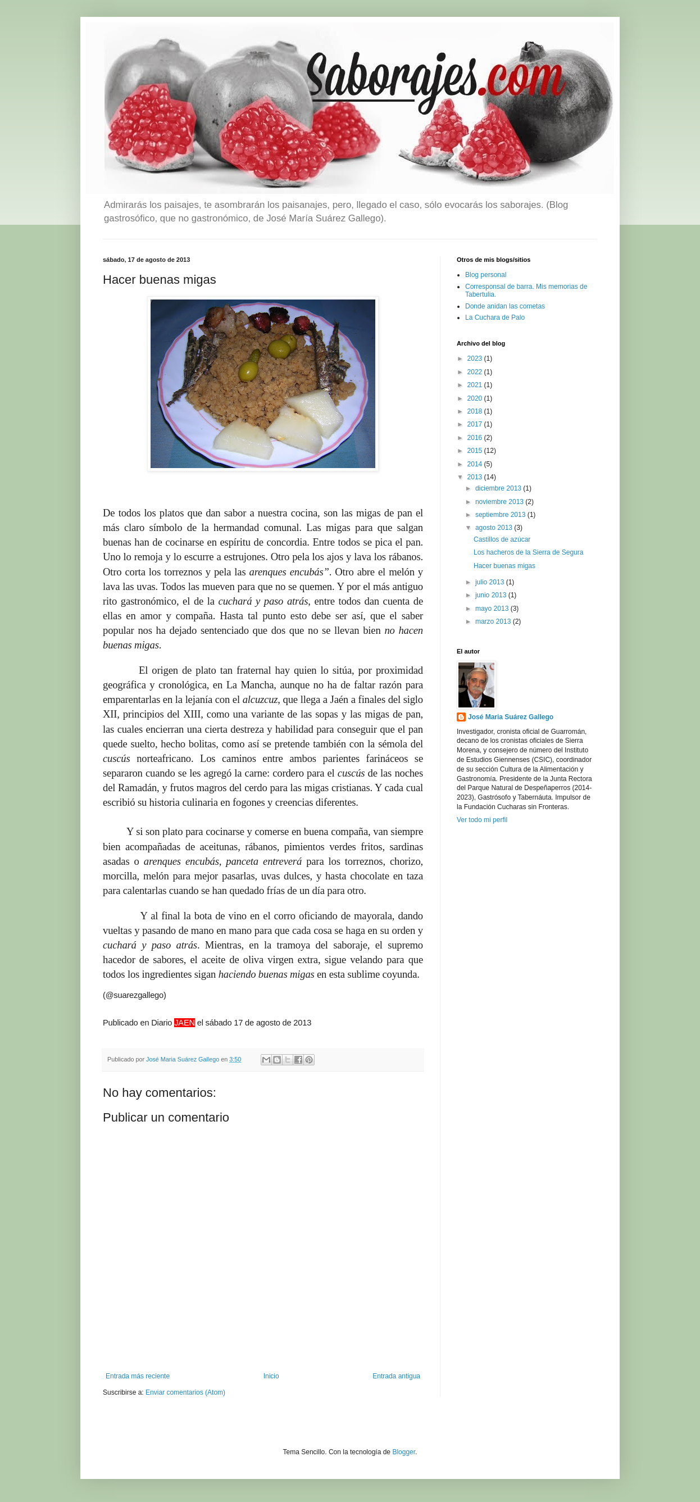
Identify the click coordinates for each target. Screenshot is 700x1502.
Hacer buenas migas (504, 566)
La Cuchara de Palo (495, 317)
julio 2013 (490, 582)
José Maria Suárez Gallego (510, 717)
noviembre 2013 (500, 502)
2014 (475, 464)
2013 (475, 477)
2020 (475, 398)
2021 (475, 385)
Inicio (271, 1376)
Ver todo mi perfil (482, 820)
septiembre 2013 (501, 515)
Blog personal (485, 275)
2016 (475, 438)
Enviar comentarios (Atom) (185, 1392)
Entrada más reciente (138, 1376)
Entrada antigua (396, 1376)
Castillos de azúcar (502, 539)
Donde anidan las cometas (505, 306)
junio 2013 (491, 595)
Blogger (403, 1452)
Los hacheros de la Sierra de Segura (528, 552)
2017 (475, 424)
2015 (475, 451)
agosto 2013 (494, 528)
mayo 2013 (493, 608)
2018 (475, 411)
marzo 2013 (494, 621)
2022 (475, 372)
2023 (475, 358)
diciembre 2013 (499, 488)
